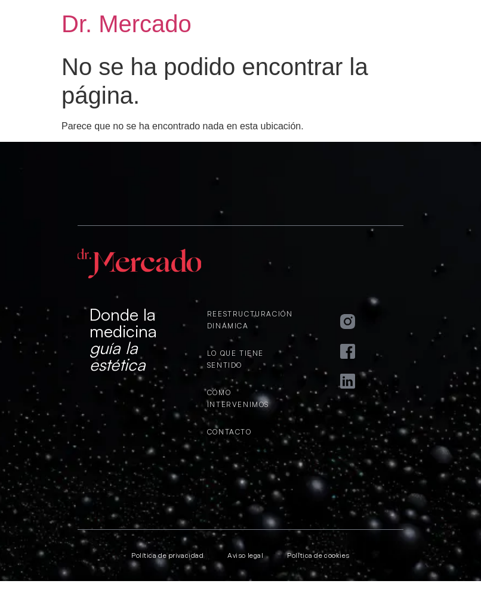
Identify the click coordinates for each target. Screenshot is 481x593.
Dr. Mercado (126, 24)
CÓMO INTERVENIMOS (238, 398)
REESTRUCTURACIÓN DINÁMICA (246, 319)
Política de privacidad (167, 555)
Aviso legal (245, 555)
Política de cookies (318, 555)
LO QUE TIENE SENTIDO (235, 359)
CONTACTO (229, 431)
